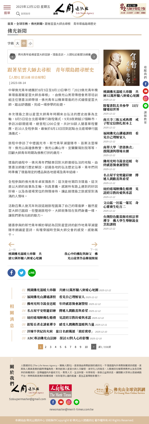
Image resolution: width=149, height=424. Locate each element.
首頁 (10, 23)
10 (86, 347)
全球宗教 (22, 23)
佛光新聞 (36, 23)
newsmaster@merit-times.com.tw (71, 409)
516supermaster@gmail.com (27, 399)
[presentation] (12, 56)
